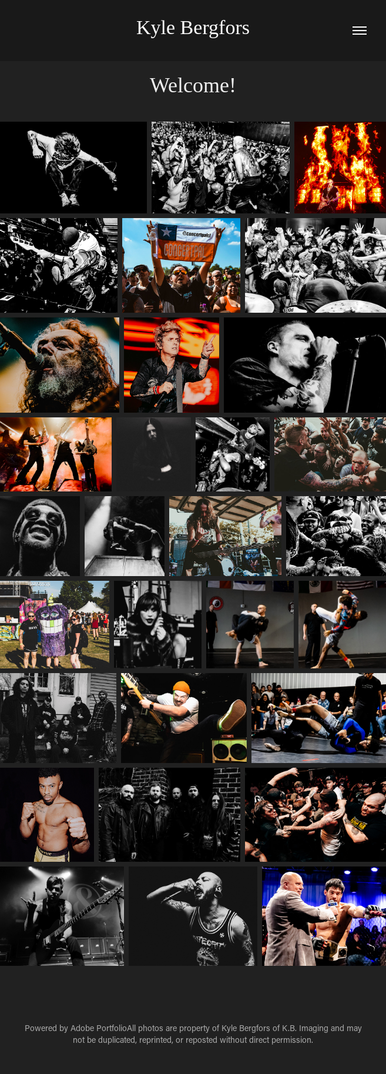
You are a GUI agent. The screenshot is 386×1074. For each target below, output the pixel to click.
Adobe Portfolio (99, 1027)
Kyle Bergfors (193, 27)
